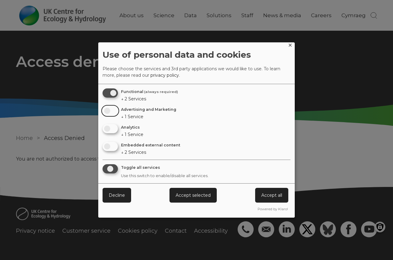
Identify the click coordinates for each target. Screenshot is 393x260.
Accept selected (193, 195)
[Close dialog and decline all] (290, 46)
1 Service (132, 117)
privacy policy (164, 75)
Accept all (271, 195)
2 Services (133, 99)
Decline (117, 195)
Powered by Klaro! (273, 209)
